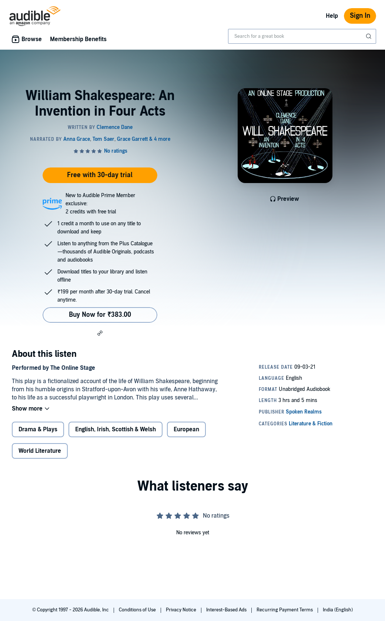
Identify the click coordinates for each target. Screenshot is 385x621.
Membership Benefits (78, 39)
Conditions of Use (138, 610)
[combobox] (302, 36)
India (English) (338, 610)
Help (332, 16)
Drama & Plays (38, 429)
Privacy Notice (181, 610)
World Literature (40, 451)
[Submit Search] (369, 36)
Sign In (360, 16)
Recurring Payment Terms (285, 610)
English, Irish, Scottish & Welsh (115, 429)
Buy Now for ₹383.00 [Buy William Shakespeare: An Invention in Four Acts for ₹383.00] (100, 315)
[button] (100, 332)
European (186, 429)
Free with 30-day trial (100, 175)
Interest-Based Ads (227, 610)
